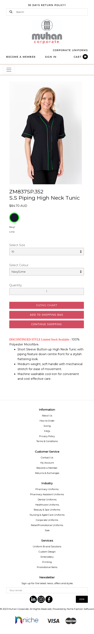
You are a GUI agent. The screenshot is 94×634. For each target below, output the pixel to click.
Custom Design (47, 551)
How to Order (47, 420)
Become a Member (47, 467)
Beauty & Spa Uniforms (47, 509)
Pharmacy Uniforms (47, 489)
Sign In (50, 56)
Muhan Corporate (18, 609)
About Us (47, 415)
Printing (47, 562)
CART (81, 56)
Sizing (47, 425)
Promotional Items (47, 567)
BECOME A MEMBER (21, 56)
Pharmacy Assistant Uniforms (47, 494)
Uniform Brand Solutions (47, 546)
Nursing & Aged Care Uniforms (47, 514)
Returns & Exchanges (47, 473)
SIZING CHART (46, 305)
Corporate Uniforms (47, 520)
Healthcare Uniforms (47, 504)
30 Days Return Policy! (47, 5)
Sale (47, 530)
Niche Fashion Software (80, 609)
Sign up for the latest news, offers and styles (47, 583)
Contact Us (47, 457)
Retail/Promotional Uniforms (47, 525)
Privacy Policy (47, 436)
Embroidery (47, 556)
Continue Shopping (46, 324)
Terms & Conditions (47, 441)
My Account (47, 462)
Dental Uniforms (47, 499)
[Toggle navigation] (9, 70)
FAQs (47, 431)
